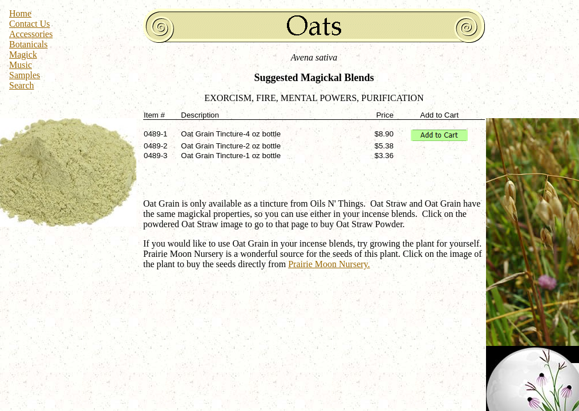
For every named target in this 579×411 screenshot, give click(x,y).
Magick (23, 54)
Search (21, 85)
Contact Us (29, 24)
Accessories (30, 34)
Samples (24, 75)
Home (20, 13)
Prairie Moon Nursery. (329, 264)
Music (20, 65)
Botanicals (28, 44)
